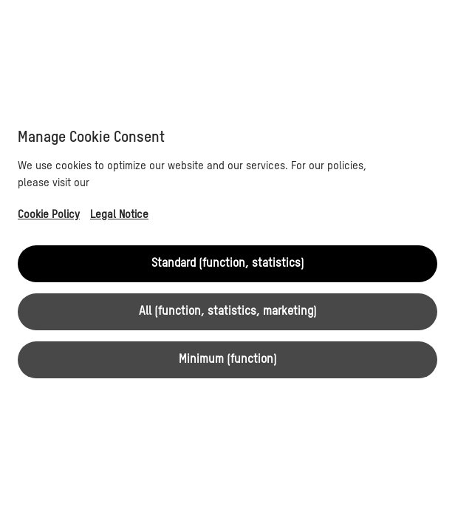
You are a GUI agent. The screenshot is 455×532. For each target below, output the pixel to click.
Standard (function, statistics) (227, 264)
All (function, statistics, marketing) (228, 312)
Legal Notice (119, 214)
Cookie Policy (49, 214)
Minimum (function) (228, 360)
